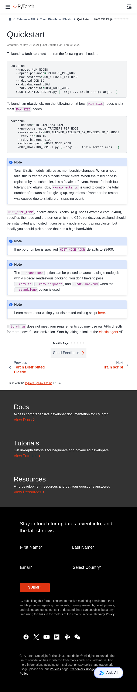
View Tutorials (26, 456)
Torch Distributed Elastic (56, 19)
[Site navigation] (8, 6)
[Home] (9, 19)
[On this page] (129, 6)
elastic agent (108, 332)
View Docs (23, 420)
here (101, 313)
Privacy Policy (104, 613)
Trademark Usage (82, 668)
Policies (55, 668)
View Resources (27, 492)
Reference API (26, 19)
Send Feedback (66, 352)
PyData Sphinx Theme (38, 383)
